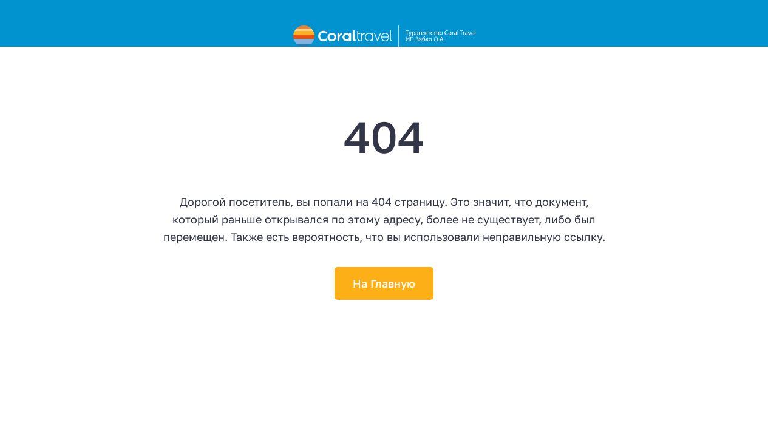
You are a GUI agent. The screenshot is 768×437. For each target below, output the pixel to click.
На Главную (384, 283)
